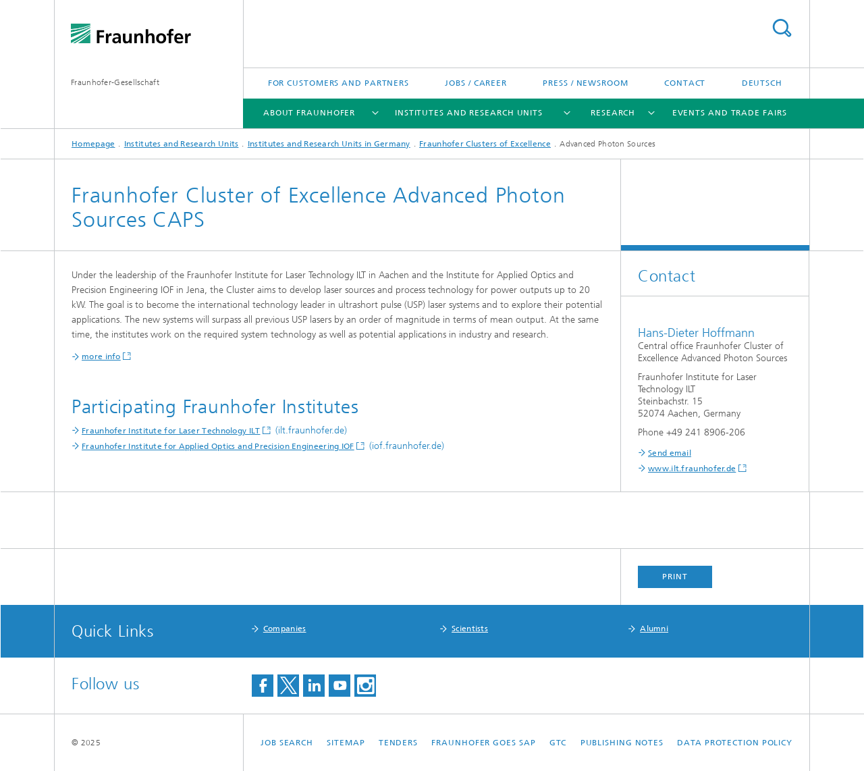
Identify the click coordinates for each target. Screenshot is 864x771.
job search (287, 742)
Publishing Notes (622, 742)
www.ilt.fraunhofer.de (692, 468)
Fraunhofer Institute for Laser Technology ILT (171, 430)
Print (675, 576)
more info (101, 356)
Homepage (93, 144)
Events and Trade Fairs (729, 112)
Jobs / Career (476, 83)
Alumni (654, 628)
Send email (669, 453)
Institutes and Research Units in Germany (329, 144)
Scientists (470, 628)
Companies (284, 628)
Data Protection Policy (734, 742)
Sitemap (345, 742)
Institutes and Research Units (469, 112)
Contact (684, 83)
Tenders (398, 742)
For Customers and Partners (338, 83)
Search (781, 28)
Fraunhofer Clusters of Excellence (485, 144)
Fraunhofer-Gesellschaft (115, 82)
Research (613, 112)
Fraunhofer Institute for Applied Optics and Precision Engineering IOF (218, 446)
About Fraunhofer (309, 112)
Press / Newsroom (585, 83)
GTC (558, 742)
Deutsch (762, 83)
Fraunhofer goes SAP (483, 742)
